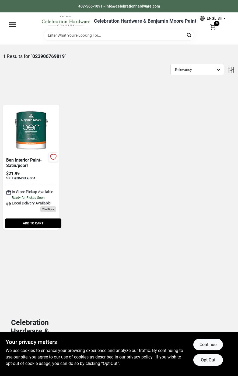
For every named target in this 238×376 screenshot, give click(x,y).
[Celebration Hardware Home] (66, 21)
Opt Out (208, 360)
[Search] (189, 34)
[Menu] (12, 24)
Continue (208, 344)
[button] (212, 18)
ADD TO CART (33, 223)
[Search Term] (119, 35)
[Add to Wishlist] (53, 157)
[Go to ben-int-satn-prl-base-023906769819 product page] (31, 167)
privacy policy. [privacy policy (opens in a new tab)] (140, 357)
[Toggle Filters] (231, 70)
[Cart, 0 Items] (213, 27)
